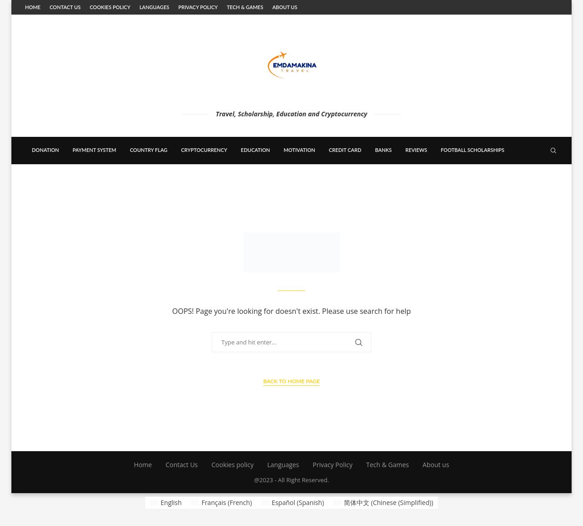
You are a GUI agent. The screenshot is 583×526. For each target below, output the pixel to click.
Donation (45, 150)
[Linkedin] (521, 177)
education (255, 150)
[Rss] (550, 177)
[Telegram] (540, 177)
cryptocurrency (204, 150)
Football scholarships (473, 150)
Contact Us (65, 7)
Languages (154, 7)
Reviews (416, 150)
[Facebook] (502, 177)
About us (284, 7)
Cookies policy (110, 7)
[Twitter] (511, 177)
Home (33, 7)
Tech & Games (245, 7)
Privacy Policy (197, 7)
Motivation (299, 150)
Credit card (345, 150)
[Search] (553, 150)
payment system (94, 150)
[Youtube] (530, 177)
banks (383, 150)
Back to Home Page (291, 381)
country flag (148, 150)
